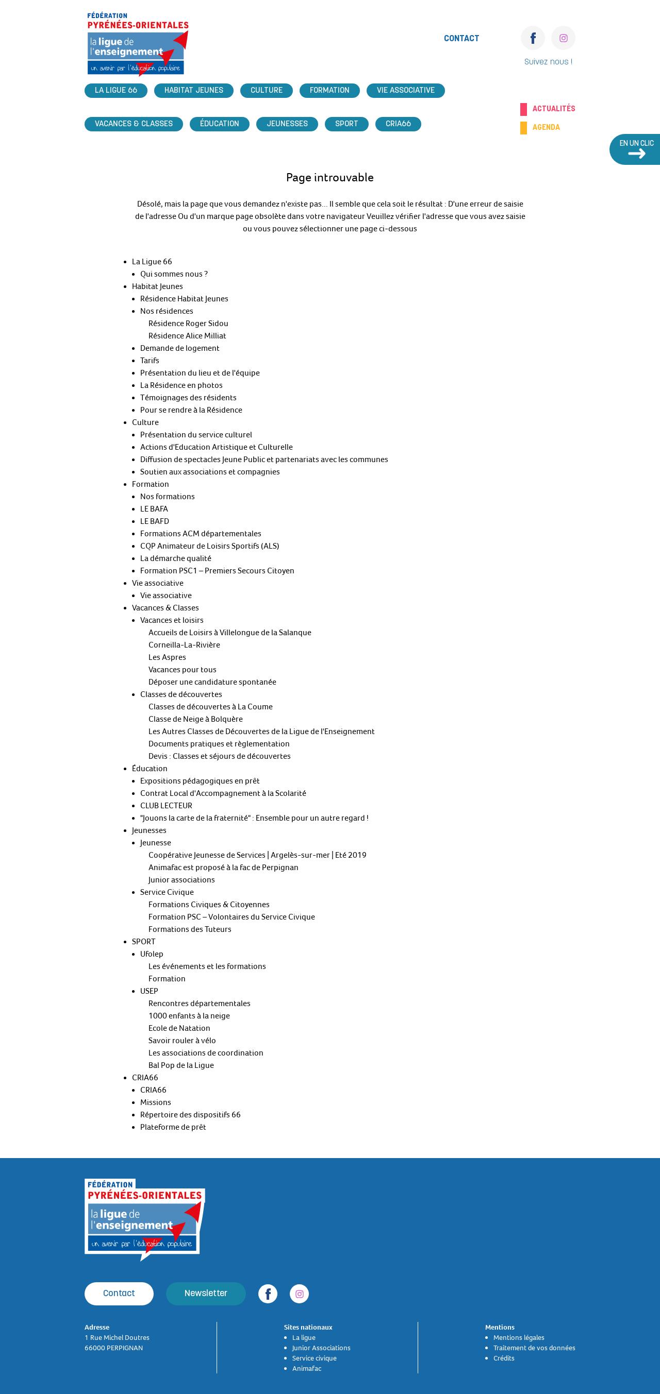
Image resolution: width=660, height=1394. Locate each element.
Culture (267, 91)
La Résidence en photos (181, 385)
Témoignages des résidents (188, 397)
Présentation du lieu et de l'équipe (200, 373)
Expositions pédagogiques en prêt (200, 781)
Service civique (314, 1358)
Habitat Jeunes (193, 91)
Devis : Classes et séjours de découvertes (219, 756)
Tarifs (149, 360)
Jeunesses (287, 124)
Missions (155, 1102)
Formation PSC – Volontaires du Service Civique (231, 917)
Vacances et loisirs (172, 620)
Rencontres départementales (199, 1003)
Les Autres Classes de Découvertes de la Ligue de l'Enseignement (261, 731)
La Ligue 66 (116, 91)
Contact (462, 39)
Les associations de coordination (205, 1053)
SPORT (346, 124)
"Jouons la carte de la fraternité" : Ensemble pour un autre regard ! (254, 818)
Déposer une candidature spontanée (212, 682)
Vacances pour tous (182, 669)
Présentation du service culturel (196, 434)
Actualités (554, 109)
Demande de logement (180, 348)
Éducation (219, 124)
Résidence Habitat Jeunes (184, 298)
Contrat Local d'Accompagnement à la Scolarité (223, 793)
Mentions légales (518, 1337)
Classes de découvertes (181, 694)
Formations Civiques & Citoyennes (209, 904)
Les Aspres (167, 657)
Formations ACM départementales (200, 533)
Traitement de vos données (534, 1347)
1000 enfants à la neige (189, 1016)
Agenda (546, 128)
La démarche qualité (175, 558)
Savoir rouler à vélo (182, 1040)
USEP (149, 991)
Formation (330, 91)
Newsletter (206, 1294)
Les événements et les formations (207, 966)
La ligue (304, 1337)
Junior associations (181, 880)
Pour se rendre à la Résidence (191, 410)
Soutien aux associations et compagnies (210, 472)
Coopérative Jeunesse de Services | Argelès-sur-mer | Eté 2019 (257, 855)
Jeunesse (155, 842)
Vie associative (406, 91)
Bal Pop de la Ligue (181, 1065)
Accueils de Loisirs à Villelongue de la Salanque (229, 632)
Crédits (504, 1358)
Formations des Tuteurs (190, 929)
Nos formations (167, 496)
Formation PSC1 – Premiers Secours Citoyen (217, 570)
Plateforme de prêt (173, 1127)
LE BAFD (154, 521)
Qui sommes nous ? (174, 274)
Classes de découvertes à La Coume (210, 706)
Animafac (306, 1368)
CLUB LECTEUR (166, 805)
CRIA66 (398, 124)
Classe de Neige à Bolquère (195, 719)
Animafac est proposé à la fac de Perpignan (223, 867)
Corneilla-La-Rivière (184, 645)
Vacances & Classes (134, 124)
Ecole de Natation (179, 1028)
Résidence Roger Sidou (188, 323)
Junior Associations (321, 1347)
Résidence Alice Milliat (187, 336)
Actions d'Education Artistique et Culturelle (216, 447)
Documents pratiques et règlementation (219, 744)
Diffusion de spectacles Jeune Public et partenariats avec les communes (264, 459)
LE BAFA (154, 509)
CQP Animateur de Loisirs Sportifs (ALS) (209, 546)
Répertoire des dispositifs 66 (190, 1114)
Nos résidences (166, 311)
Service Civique (167, 892)
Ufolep (151, 954)
